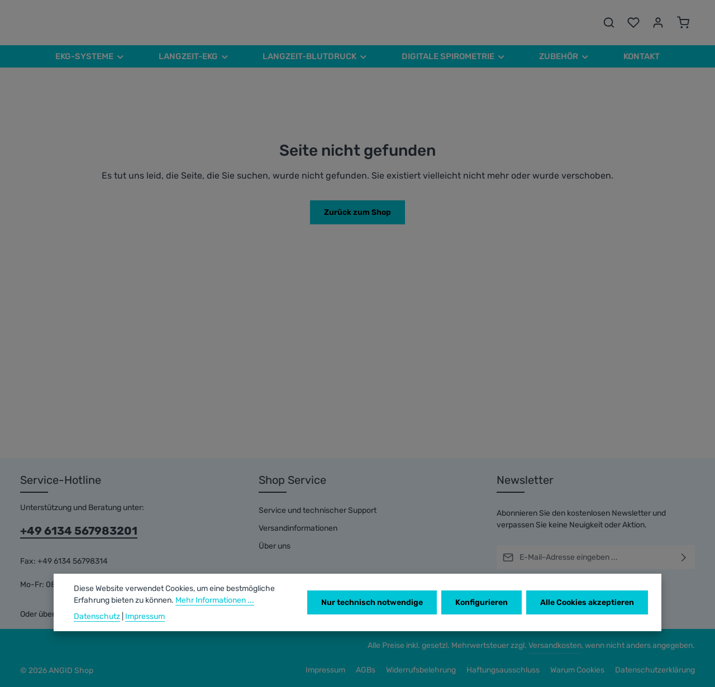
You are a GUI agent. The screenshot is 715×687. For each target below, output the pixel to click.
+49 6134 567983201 (78, 530)
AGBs (365, 670)
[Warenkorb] (683, 22)
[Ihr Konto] (658, 22)
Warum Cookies (577, 670)
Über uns (274, 546)
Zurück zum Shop (357, 212)
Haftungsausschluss (503, 670)
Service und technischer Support (317, 510)
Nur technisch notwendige (372, 602)
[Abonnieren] (684, 557)
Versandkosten (554, 645)
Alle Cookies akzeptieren (587, 602)
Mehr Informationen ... (214, 600)
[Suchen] (609, 22)
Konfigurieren (481, 602)
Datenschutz (97, 616)
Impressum (325, 670)
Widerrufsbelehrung (421, 670)
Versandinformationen (298, 528)
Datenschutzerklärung (655, 670)
